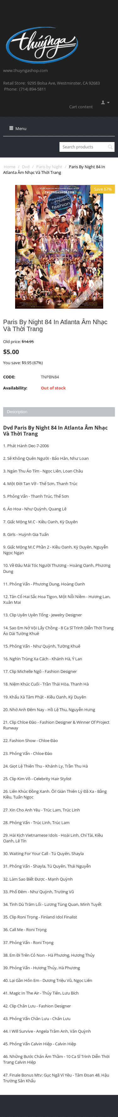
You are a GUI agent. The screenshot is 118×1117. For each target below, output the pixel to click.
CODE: (9, 377)
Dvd (26, 166)
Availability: (15, 388)
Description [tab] (17, 411)
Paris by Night (49, 166)
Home (9, 166)
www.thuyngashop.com (25, 70)
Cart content (81, 107)
